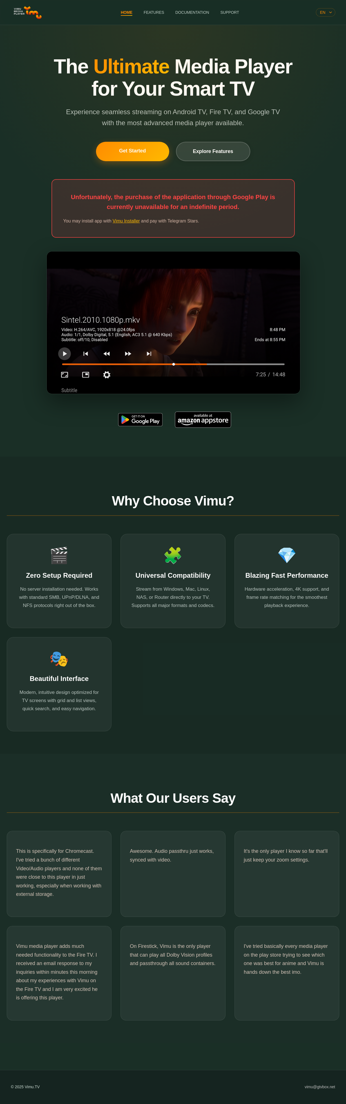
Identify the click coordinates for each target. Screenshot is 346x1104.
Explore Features (213, 151)
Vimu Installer (126, 221)
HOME (126, 12)
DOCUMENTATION (192, 12)
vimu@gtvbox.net (320, 1087)
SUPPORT (229, 12)
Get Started (132, 151)
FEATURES (154, 12)
